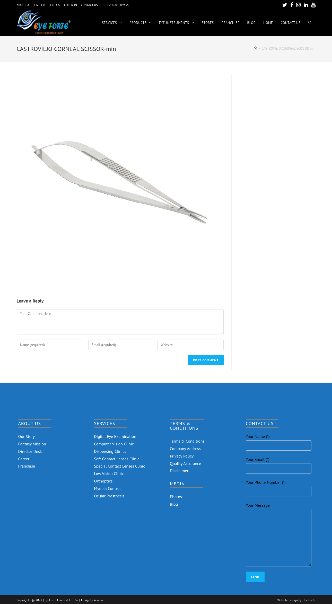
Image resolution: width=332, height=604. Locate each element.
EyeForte (309, 600)
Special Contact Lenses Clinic (119, 466)
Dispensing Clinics (110, 451)
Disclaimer (179, 470)
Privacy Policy (182, 456)
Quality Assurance (185, 463)
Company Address (185, 448)
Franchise (26, 466)
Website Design (287, 600)
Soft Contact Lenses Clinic (116, 458)
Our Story (26, 436)
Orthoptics (103, 481)
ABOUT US (24, 5)
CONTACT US (89, 5)
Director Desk (30, 451)
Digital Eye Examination (115, 436)
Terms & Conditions (187, 441)
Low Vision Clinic (109, 473)
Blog (174, 504)
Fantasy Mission (32, 443)
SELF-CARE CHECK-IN (63, 5)
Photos (176, 496)
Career (24, 458)
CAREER (39, 5)
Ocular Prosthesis (109, 495)
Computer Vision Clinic (114, 443)
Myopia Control (107, 488)
